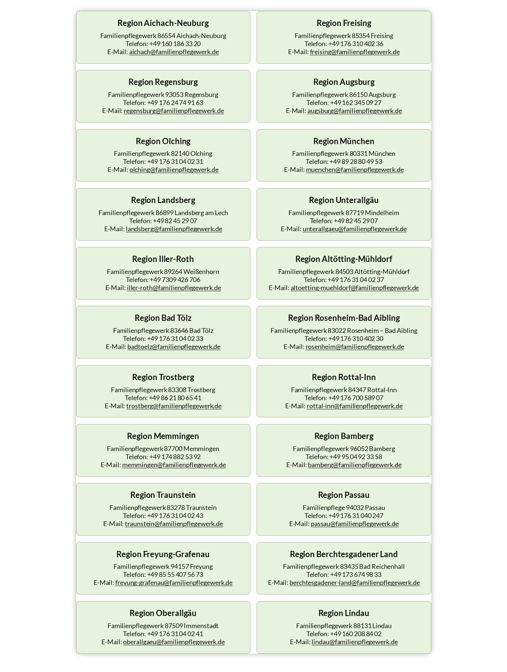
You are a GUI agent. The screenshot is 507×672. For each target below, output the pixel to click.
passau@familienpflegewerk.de (355, 524)
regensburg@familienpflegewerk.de (174, 110)
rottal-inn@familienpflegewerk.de (355, 406)
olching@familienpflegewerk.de (174, 169)
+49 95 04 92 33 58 (355, 457)
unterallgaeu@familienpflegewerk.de (355, 229)
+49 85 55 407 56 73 (175, 574)
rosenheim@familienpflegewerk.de (355, 346)
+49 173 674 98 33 (355, 574)
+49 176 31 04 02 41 (175, 634)
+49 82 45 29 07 (175, 221)
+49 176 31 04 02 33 (175, 338)
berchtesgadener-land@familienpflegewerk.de (355, 582)
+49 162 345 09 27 (355, 102)
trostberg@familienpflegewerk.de (173, 406)
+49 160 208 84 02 (355, 634)
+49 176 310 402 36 (355, 44)
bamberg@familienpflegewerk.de (354, 465)
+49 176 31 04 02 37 (356, 280)
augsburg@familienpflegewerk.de (354, 110)
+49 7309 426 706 (175, 280)
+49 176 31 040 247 (355, 515)
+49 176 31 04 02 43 (175, 515)
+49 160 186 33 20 (175, 44)
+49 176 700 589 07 (355, 398)
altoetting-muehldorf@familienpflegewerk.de (355, 288)
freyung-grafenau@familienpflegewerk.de (173, 582)
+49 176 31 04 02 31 (175, 161)
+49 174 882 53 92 (175, 457)
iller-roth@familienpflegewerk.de (174, 288)
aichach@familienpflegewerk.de (174, 52)
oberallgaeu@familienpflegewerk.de (174, 642)
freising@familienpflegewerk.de (355, 52)
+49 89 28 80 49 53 (355, 161)
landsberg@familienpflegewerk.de (174, 229)
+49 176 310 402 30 (355, 338)
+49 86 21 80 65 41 (175, 398)
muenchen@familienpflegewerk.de (355, 169)
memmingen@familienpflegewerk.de (174, 465)
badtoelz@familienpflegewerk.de (173, 346)
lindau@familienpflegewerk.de (355, 642)
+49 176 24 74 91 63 (175, 102)
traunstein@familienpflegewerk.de (174, 524)
